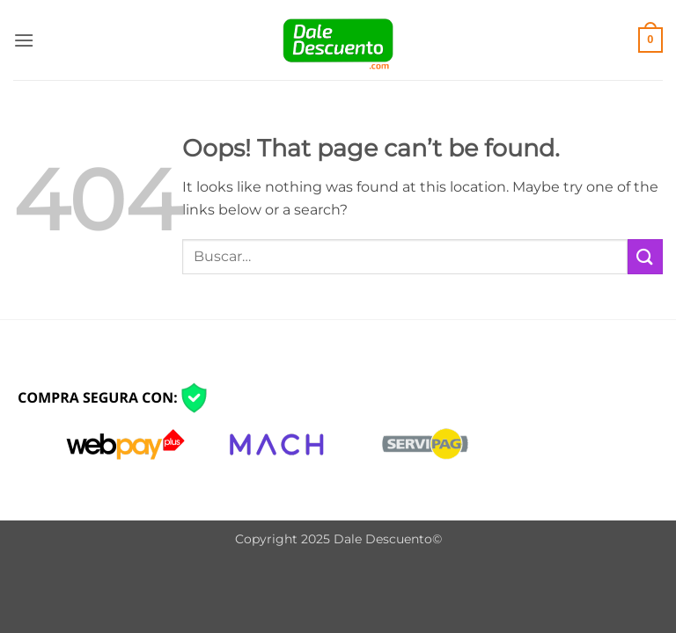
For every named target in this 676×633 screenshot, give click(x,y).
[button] (23, 40)
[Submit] (645, 256)
